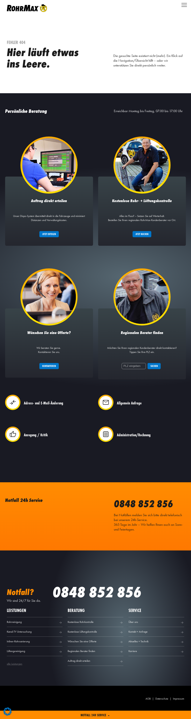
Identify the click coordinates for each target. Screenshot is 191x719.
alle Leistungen (14, 671)
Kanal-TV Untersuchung (35, 640)
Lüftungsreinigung (35, 659)
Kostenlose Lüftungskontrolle (95, 640)
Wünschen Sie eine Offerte (95, 650)
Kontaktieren (49, 374)
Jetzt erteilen (49, 238)
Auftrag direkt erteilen (95, 669)
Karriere (156, 659)
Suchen (154, 374)
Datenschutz (161, 706)
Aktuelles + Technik (156, 650)
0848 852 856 (147, 511)
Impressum (178, 706)
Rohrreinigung (35, 630)
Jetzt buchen (141, 238)
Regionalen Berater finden (95, 659)
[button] (7, 711)
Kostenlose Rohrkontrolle (95, 630)
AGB (148, 706)
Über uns (156, 630)
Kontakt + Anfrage (156, 640)
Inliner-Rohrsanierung (35, 650)
